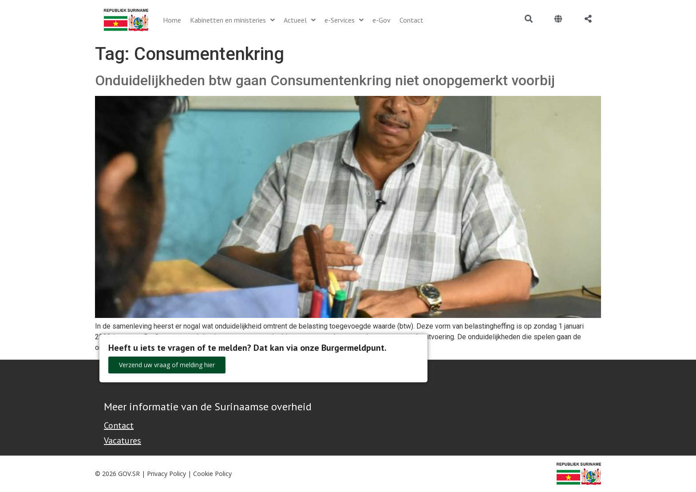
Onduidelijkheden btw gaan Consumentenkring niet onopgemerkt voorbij (325, 80)
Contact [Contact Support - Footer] (119, 425)
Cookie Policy (212, 473)
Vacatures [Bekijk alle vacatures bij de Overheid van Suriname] (122, 440)
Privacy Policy (166, 473)
